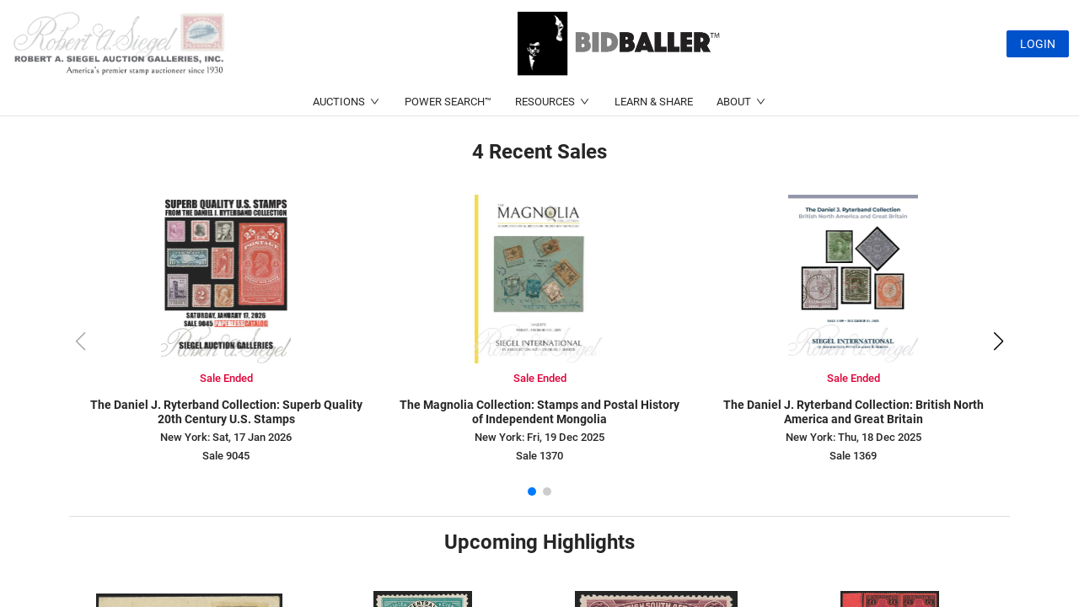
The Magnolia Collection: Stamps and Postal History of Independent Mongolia (539, 412)
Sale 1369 (853, 455)
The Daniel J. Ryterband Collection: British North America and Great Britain (853, 412)
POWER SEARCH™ (448, 101)
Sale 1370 (539, 455)
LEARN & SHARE (654, 101)
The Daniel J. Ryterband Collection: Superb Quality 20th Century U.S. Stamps (226, 412)
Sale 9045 (226, 455)
